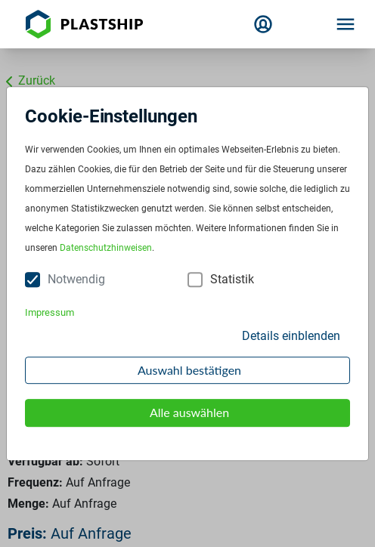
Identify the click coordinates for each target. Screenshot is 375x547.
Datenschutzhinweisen (106, 248)
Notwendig (76, 280)
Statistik (232, 280)
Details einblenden (291, 336)
